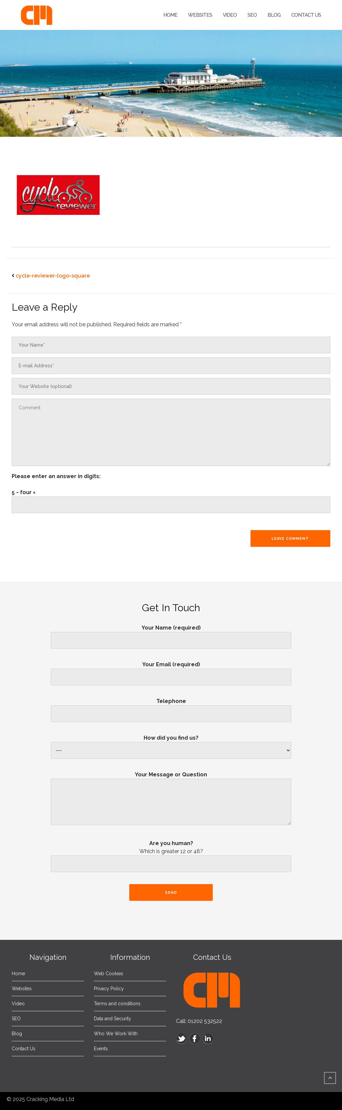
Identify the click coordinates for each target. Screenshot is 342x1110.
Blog (274, 15)
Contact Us (306, 15)
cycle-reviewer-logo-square (53, 276)
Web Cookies (108, 973)
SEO (252, 15)
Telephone (171, 707)
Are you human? (171, 858)
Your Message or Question (171, 800)
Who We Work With (116, 1033)
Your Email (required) (171, 670)
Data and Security (112, 1018)
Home (170, 15)
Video (230, 15)
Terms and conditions (117, 1003)
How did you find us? (171, 744)
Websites (200, 15)
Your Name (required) (171, 634)
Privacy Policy (109, 988)
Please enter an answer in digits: (56, 476)
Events (101, 1048)
